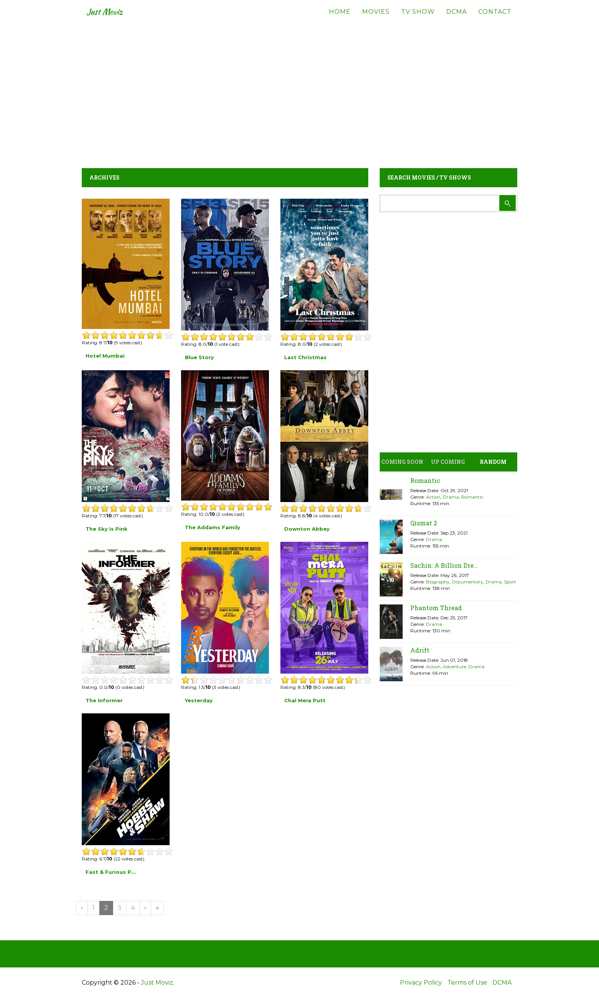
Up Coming (448, 461)
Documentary (467, 582)
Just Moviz (110, 19)
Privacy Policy (421, 982)
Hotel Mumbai (105, 356)
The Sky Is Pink (107, 529)
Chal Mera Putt (304, 700)
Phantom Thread (436, 608)
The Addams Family (212, 527)
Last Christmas (305, 357)
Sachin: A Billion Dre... (444, 565)
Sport (510, 582)
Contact (495, 19)
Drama (451, 497)
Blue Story (199, 357)
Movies (376, 19)
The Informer (104, 700)
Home (340, 19)
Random (493, 461)
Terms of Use (467, 982)
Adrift (419, 650)
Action (433, 497)
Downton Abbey (307, 529)
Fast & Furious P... (111, 872)
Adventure (454, 666)
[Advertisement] (299, 91)
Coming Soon (402, 461)
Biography (438, 582)
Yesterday (199, 700)
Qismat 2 (423, 523)
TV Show (418, 19)
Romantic (425, 480)
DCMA (456, 19)
